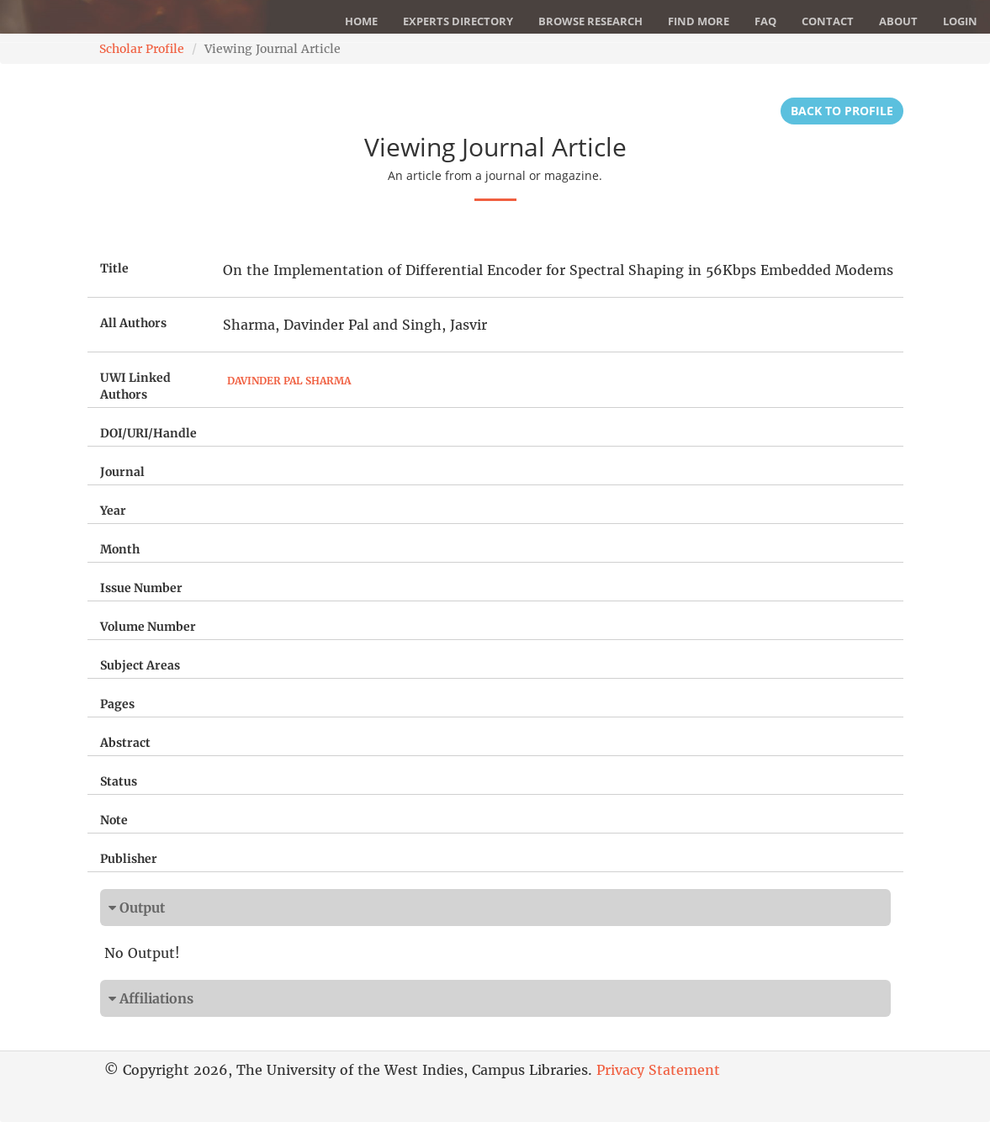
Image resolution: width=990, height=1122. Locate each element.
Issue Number (141, 587)
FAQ (765, 21)
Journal (122, 471)
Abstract (125, 742)
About (898, 21)
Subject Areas (140, 665)
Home (361, 21)
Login (960, 21)
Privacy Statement (658, 1069)
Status (118, 781)
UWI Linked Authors (135, 386)
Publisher (128, 858)
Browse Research (590, 21)
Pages (117, 704)
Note (114, 820)
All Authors (133, 323)
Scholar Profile (141, 48)
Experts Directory (458, 21)
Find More (698, 21)
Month (120, 549)
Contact (828, 21)
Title (114, 268)
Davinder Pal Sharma (289, 380)
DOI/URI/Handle (148, 433)
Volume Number (148, 626)
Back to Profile (842, 111)
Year (113, 510)
